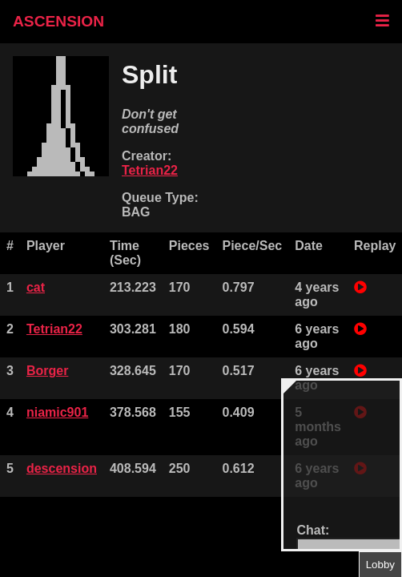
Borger (47, 370)
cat (35, 287)
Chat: (312, 530)
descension (61, 468)
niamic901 (57, 412)
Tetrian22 (150, 170)
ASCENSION (58, 21)
